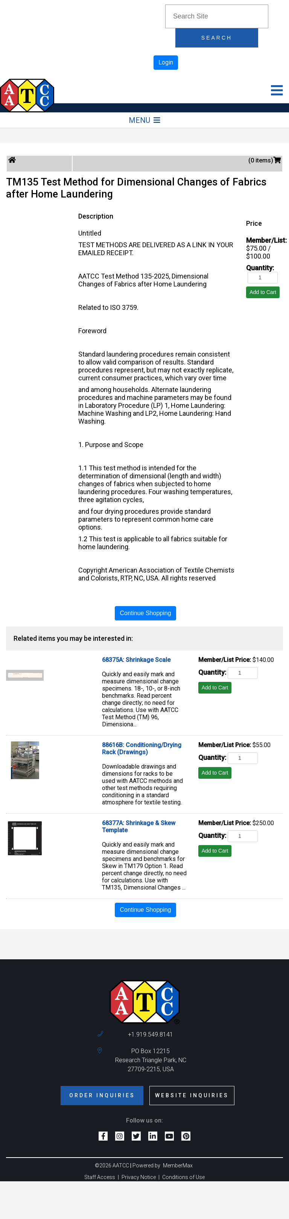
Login (165, 62)
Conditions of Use (183, 1177)
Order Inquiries (102, 1095)
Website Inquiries (192, 1095)
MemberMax (178, 1165)
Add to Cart (262, 292)
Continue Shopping (145, 613)
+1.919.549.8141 (150, 1034)
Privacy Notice (139, 1177)
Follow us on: (144, 1120)
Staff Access (99, 1177)
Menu (144, 120)
